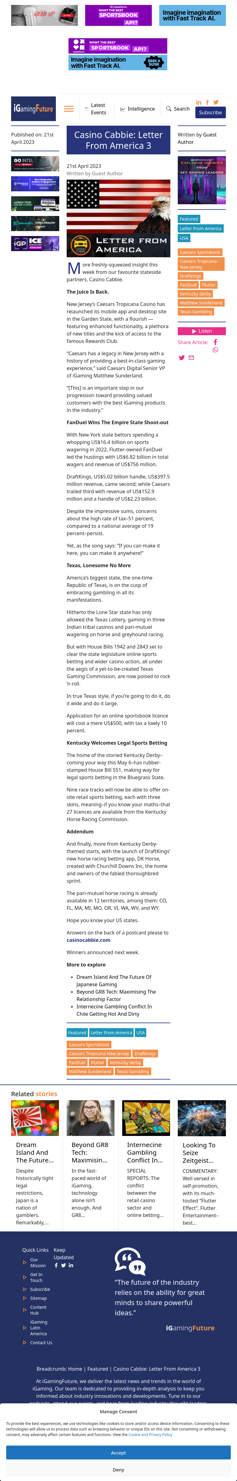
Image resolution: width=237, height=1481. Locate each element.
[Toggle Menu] (69, 109)
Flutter (97, 1062)
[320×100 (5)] (45, 14)
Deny (118, 1470)
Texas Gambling (133, 1071)
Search (178, 108)
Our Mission (38, 1262)
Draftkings (145, 1053)
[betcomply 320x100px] (35, 223)
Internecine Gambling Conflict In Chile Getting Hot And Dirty (146, 1163)
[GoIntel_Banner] (35, 163)
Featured (77, 1032)
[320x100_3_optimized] (119, 14)
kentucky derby (125, 1062)
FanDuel (77, 1062)
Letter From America (111, 1032)
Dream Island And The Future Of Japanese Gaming (34, 1160)
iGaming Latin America (39, 1328)
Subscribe (210, 112)
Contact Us (41, 1342)
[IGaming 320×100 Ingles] (35, 183)
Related (34, 1093)
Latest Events (95, 109)
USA (140, 1032)
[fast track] (193, 14)
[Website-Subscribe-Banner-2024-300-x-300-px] (202, 179)
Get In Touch (36, 1277)
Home (75, 1368)
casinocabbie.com (88, 940)
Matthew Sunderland (90, 1071)
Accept (118, 1453)
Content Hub (38, 1310)
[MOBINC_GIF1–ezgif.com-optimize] (35, 203)
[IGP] (35, 243)
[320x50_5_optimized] (118, 45)
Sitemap (38, 1298)
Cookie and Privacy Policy (150, 1434)
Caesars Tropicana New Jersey (99, 1053)
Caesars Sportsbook (89, 1045)
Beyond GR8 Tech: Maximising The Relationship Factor (90, 1163)
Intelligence (137, 108)
